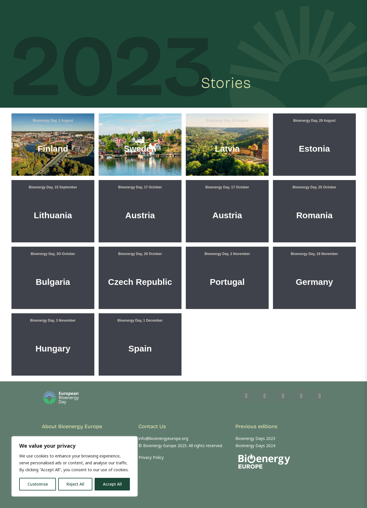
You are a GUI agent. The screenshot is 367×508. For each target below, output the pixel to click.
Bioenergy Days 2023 (255, 438)
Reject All (75, 484)
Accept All (112, 484)
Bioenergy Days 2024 (255, 445)
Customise (38, 484)
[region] (74, 466)
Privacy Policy (151, 457)
